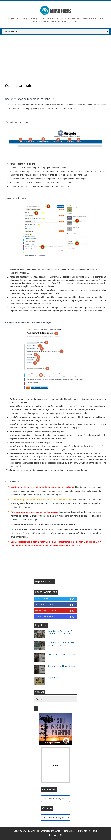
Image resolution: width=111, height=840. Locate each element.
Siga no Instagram (56, 617)
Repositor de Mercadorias (62, 666)
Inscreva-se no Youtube (56, 611)
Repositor (53, 678)
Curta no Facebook (56, 605)
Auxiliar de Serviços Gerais (62, 655)
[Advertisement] (55, 57)
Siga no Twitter (56, 599)
